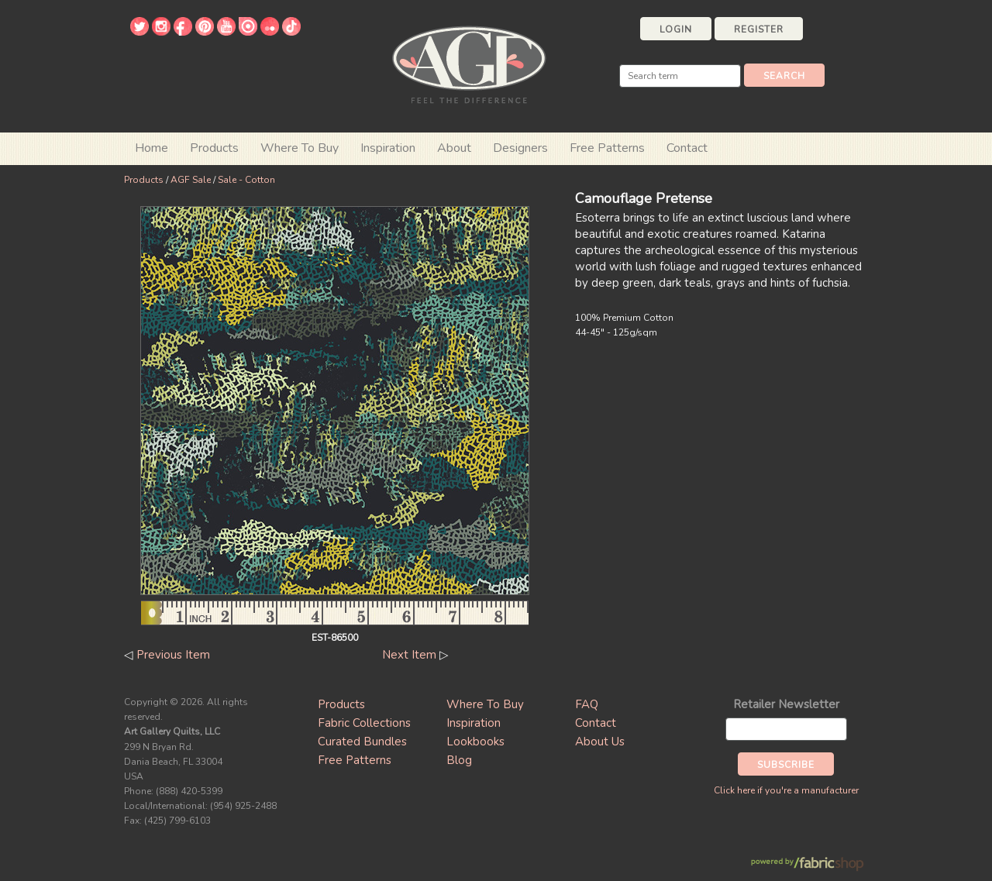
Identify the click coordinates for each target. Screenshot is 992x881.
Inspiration (387, 148)
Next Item (409, 654)
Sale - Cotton (246, 180)
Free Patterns (607, 148)
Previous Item (173, 654)
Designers (520, 148)
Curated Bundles (362, 741)
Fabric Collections (364, 723)
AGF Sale (190, 180)
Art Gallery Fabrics (469, 63)
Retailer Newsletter (786, 704)
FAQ (586, 704)
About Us (600, 741)
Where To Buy (485, 704)
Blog (459, 760)
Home (151, 148)
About (454, 148)
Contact (687, 148)
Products (144, 180)
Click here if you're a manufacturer (786, 790)
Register (759, 29)
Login (676, 29)
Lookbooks (475, 741)
